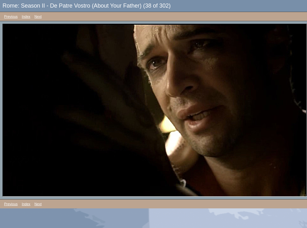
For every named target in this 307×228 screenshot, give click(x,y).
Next (38, 16)
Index (26, 16)
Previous (11, 16)
